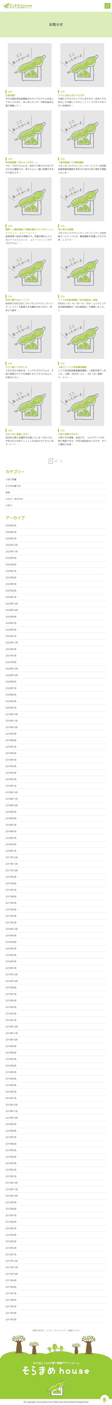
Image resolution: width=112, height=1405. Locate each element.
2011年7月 (11, 1293)
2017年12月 (12, 857)
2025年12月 (12, 544)
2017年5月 (11, 902)
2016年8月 (11, 942)
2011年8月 (11, 1287)
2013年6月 (11, 1143)
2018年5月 (11, 837)
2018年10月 (12, 805)
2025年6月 (11, 577)
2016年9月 (11, 935)
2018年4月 (11, 844)
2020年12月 (12, 668)
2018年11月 (12, 798)
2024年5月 (11, 629)
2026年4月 (11, 525)
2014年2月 (11, 1091)
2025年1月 (11, 597)
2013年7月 (11, 1137)
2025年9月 (11, 558)
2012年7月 (11, 1215)
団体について (74, 1330)
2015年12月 (12, 974)
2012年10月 (12, 1195)
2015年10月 (12, 981)
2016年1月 (11, 968)
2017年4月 (11, 909)
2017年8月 (11, 883)
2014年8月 (11, 1052)
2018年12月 (12, 792)
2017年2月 (11, 922)
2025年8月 (11, 564)
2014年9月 (11, 1046)
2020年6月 (11, 694)
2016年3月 (11, 961)
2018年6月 (11, 831)
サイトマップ (60, 1330)
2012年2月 (11, 1247)
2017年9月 (11, 876)
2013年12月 (12, 1104)
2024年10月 (12, 610)
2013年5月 (11, 1150)
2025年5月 (11, 584)
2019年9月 (11, 733)
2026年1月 (11, 538)
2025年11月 (12, 551)
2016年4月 (11, 955)
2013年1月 (11, 1176)
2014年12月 (12, 1026)
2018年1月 (11, 850)
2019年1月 (11, 785)
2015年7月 (11, 994)
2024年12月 (12, 603)
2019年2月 (11, 779)
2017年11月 (12, 863)
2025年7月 (11, 571)
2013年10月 (12, 1117)
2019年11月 (12, 720)
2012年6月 (11, 1221)
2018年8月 (11, 818)
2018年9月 (11, 811)
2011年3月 (11, 1319)
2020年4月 (11, 701)
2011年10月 (12, 1273)
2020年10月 (12, 675)
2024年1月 (11, 636)
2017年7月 (11, 889)
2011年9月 (11, 1280)
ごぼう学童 (11, 479)
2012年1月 (11, 1254)
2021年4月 (11, 662)
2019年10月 (12, 727)
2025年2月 (11, 590)
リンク (49, 1330)
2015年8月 (11, 987)
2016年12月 (12, 929)
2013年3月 (11, 1163)
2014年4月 (11, 1078)
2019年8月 (11, 740)
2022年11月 (12, 642)
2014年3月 (11, 1085)
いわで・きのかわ (14, 499)
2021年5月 (11, 655)
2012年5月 (11, 1228)
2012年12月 (12, 1182)
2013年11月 (12, 1111)
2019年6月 (11, 753)
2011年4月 (11, 1313)
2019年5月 (11, 759)
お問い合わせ (38, 1330)
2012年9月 (11, 1202)
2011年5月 (11, 1306)
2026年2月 (11, 532)
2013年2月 (11, 1169)
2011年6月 (11, 1300)
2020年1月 (11, 707)
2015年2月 (11, 1013)
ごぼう (9, 505)
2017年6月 (11, 896)
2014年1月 (11, 1098)
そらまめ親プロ (13, 486)
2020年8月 (11, 681)
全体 (10, 91)
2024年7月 (11, 623)
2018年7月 (11, 824)
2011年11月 (12, 1267)
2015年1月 (11, 1020)
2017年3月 (11, 915)
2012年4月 (11, 1234)
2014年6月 (11, 1065)
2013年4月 (11, 1156)
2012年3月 (11, 1241)
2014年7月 (11, 1059)
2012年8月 (11, 1208)
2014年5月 (11, 1072)
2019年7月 (11, 746)
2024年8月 (11, 616)
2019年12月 (12, 714)
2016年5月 (11, 948)
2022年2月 (11, 649)
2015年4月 (11, 1000)
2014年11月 (12, 1033)
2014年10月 (12, 1039)
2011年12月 (12, 1260)
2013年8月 (11, 1130)
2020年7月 (11, 688)
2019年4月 (11, 766)
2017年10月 (12, 870)
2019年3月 (11, 772)
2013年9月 (11, 1124)
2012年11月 (12, 1189)
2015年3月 (11, 1007)
